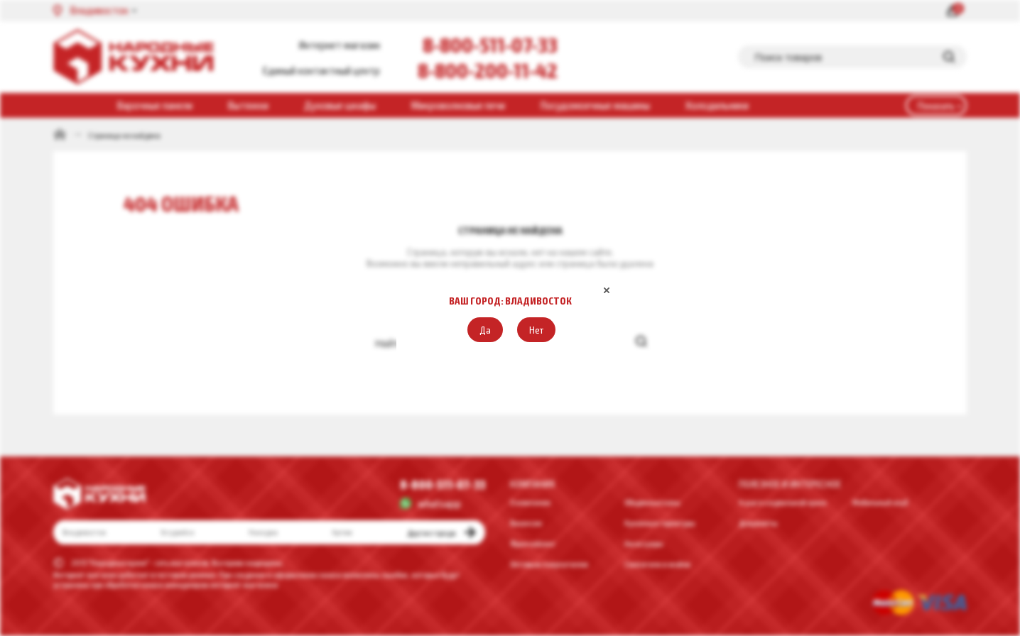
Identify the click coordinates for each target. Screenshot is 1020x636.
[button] (485, 329)
